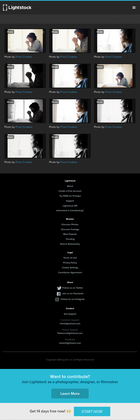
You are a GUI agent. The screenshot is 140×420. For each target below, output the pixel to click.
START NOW (92, 411)
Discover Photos (70, 224)
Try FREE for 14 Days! (70, 195)
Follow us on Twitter (72, 287)
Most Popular (70, 234)
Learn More (70, 393)
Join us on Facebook (72, 293)
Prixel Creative (24, 57)
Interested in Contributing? (70, 210)
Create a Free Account (70, 191)
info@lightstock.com (70, 323)
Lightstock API (70, 205)
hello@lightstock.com (70, 343)
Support (70, 200)
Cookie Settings (70, 267)
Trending (70, 239)
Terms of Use (70, 257)
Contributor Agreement (70, 272)
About (70, 186)
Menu (134, 8)
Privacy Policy (70, 262)
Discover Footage (70, 229)
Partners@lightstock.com (70, 333)
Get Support (70, 313)
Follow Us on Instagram (73, 299)
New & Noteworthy (70, 243)
